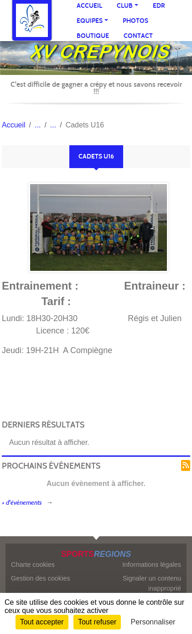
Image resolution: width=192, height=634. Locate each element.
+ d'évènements (22, 503)
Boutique (93, 36)
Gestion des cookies (40, 578)
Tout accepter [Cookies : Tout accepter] (42, 622)
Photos (135, 21)
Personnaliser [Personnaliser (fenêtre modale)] (153, 622)
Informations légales (151, 564)
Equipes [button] (90, 21)
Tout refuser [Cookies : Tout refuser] (97, 622)
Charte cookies (33, 564)
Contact (138, 36)
